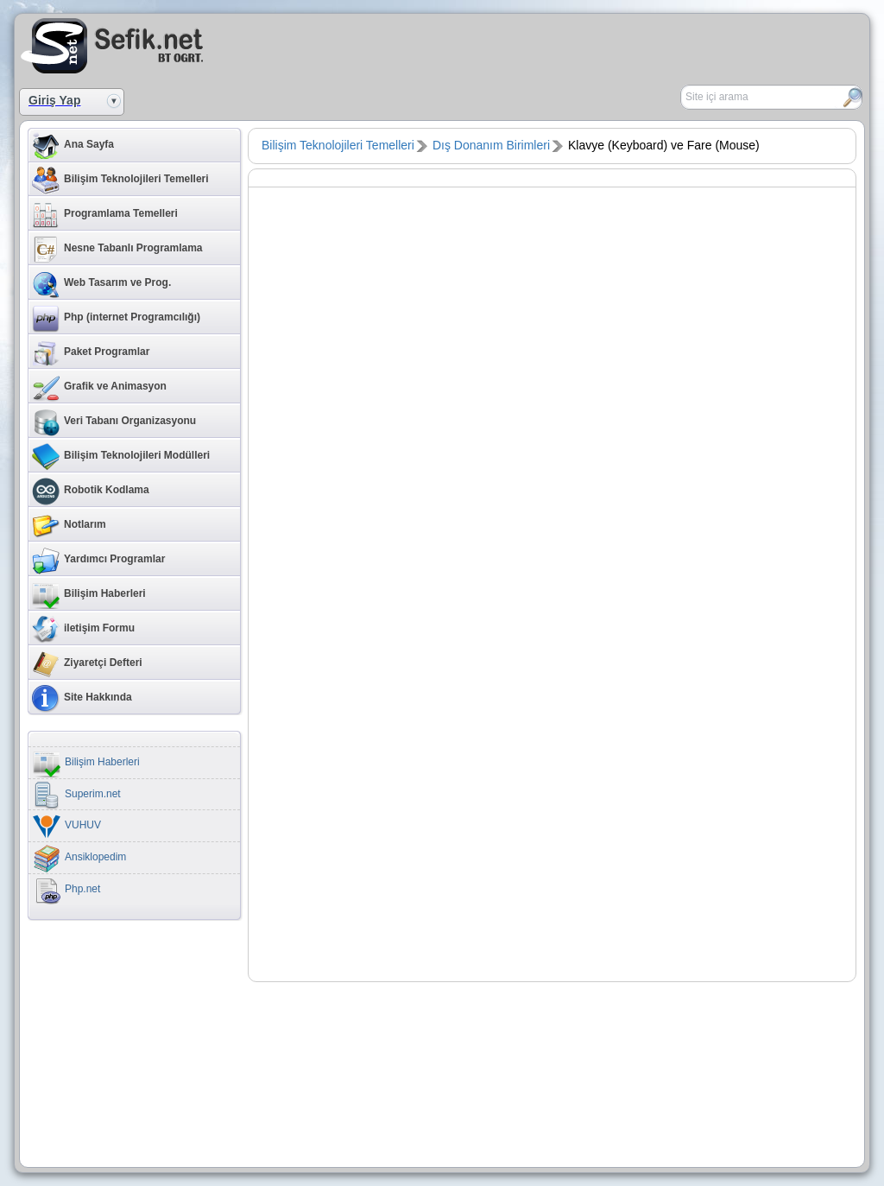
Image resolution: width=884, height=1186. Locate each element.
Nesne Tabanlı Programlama (117, 249)
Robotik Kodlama (90, 491)
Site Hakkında (82, 699)
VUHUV (67, 826)
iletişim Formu (83, 630)
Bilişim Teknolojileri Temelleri (120, 180)
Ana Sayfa (73, 146)
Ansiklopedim (79, 858)
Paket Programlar (90, 353)
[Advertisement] (663, 44)
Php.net (66, 890)
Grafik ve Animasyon (99, 388)
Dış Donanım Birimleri (491, 145)
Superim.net (77, 795)
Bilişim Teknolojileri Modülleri (121, 457)
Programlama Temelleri (105, 215)
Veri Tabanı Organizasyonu (114, 422)
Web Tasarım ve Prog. (101, 284)
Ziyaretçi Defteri (87, 664)
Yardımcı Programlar (98, 560)
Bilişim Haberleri (89, 595)
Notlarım (69, 526)
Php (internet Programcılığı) (116, 319)
